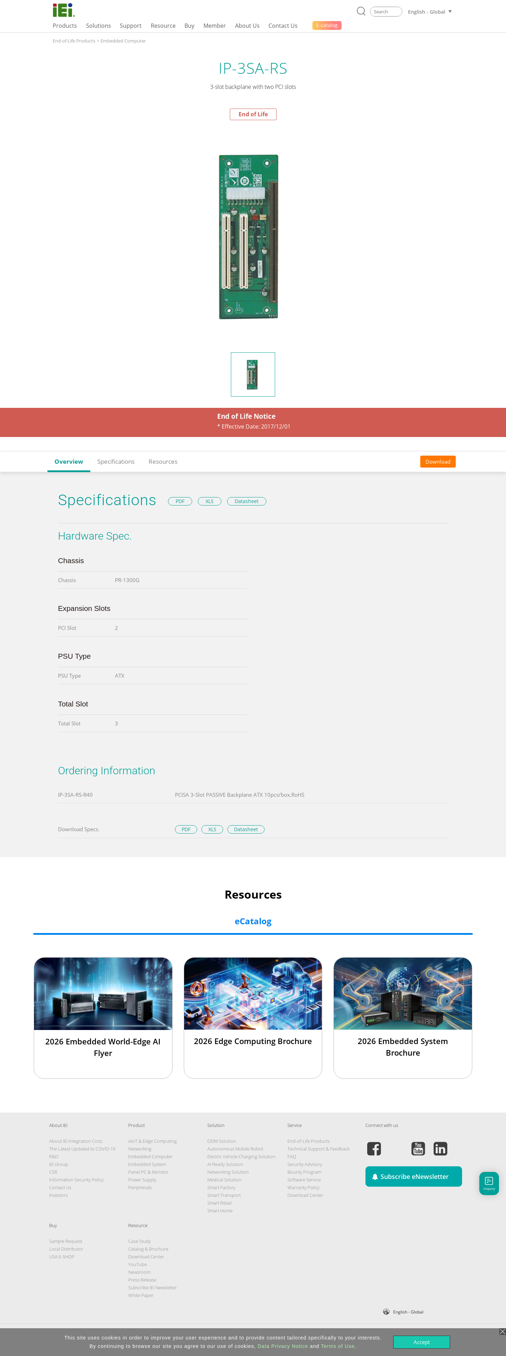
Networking (139, 1149)
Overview (68, 461)
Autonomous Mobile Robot (235, 1149)
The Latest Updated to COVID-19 (82, 1149)
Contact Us (60, 1187)
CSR (53, 1172)
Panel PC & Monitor (148, 1172)
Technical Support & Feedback (318, 1149)
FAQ (291, 1156)
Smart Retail (219, 1203)
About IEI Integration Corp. (76, 1141)
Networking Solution (228, 1172)
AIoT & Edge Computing (152, 1141)
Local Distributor (66, 1249)
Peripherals (140, 1187)
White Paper (141, 1295)
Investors (58, 1195)
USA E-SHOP (61, 1256)
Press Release (142, 1280)
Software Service (304, 1179)
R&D (53, 1156)
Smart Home (220, 1210)
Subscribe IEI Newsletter (152, 1287)
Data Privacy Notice (283, 1346)
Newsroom (139, 1272)
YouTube (137, 1264)
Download (438, 461)
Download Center (305, 1195)
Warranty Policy (303, 1187)
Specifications (116, 461)
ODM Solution (221, 1141)
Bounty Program (304, 1172)
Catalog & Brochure (148, 1249)
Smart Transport (224, 1195)
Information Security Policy (76, 1179)
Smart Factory (221, 1187)
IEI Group (58, 1164)
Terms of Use (338, 1346)
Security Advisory (304, 1164)
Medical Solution (224, 1179)
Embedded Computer (123, 41)
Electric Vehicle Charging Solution (241, 1156)
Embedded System (147, 1164)
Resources (163, 461)
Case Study (139, 1241)
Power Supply (142, 1179)
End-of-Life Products (74, 41)
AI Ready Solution (225, 1164)
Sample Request (65, 1241)
